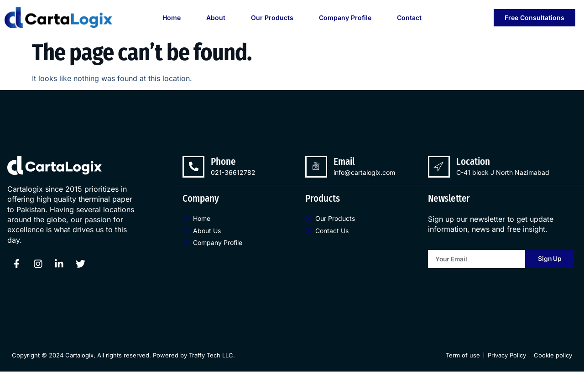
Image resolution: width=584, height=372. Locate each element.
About (215, 17)
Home (171, 17)
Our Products (272, 17)
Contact (409, 17)
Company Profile (345, 17)
